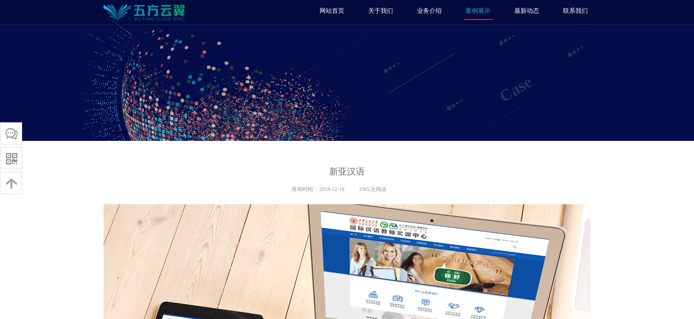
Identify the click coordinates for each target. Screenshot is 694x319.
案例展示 (478, 11)
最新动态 (526, 11)
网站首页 (332, 11)
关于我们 (380, 11)
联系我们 (575, 11)
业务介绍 (429, 11)
